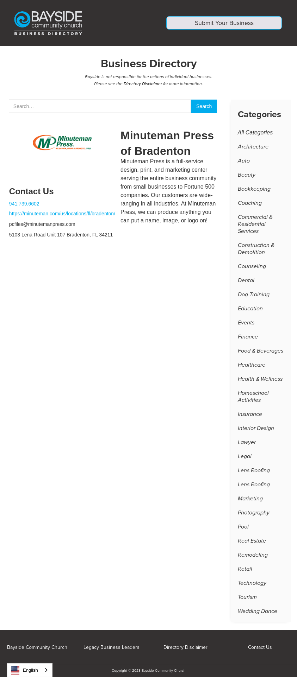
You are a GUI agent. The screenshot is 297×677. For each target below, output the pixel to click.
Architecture (253, 147)
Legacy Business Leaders (111, 647)
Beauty (246, 175)
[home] (73, 23)
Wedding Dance (257, 612)
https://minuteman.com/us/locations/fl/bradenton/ (62, 214)
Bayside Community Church (37, 647)
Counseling (252, 267)
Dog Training (254, 295)
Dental (246, 281)
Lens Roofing (254, 471)
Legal (245, 457)
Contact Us (260, 647)
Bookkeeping (254, 190)
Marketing (250, 499)
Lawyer (247, 443)
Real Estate (252, 541)
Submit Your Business (224, 24)
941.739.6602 (24, 205)
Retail (245, 570)
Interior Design (256, 429)
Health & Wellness (260, 380)
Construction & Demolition (256, 250)
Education (250, 309)
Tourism (247, 598)
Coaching (250, 204)
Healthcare (251, 365)
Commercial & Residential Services (255, 225)
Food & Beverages (260, 351)
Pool (243, 527)
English (24, 670)
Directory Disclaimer (143, 85)
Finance (248, 337)
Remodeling (253, 555)
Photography (254, 513)
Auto (244, 161)
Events (246, 323)
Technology (252, 584)
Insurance (250, 415)
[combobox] (29, 670)
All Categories (255, 134)
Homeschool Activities (253, 398)
